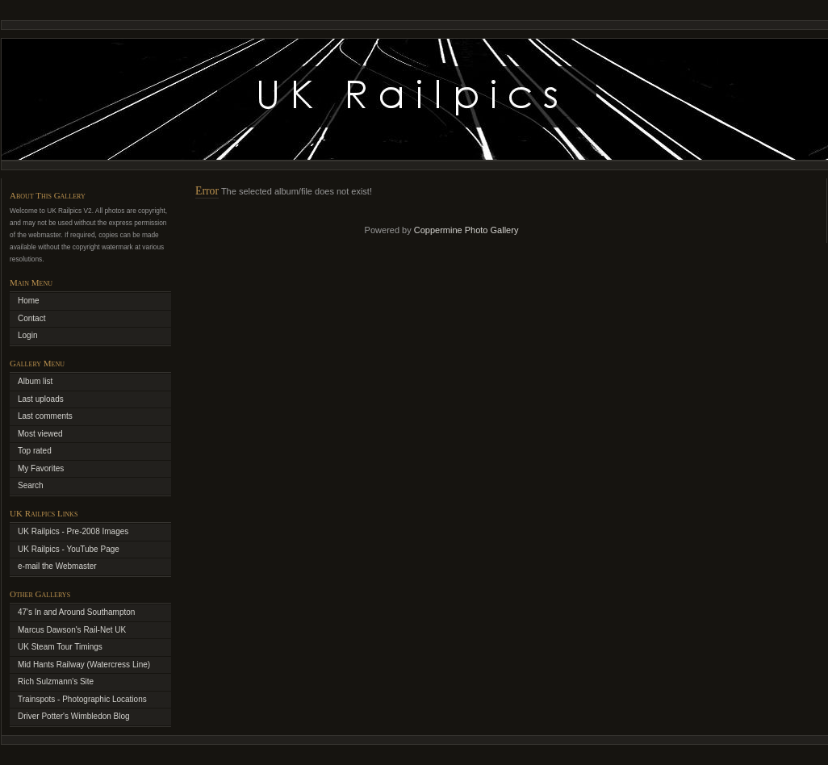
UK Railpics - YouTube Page (68, 549)
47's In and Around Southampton (76, 612)
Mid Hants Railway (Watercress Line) (84, 664)
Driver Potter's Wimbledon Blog (74, 716)
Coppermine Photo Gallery (466, 230)
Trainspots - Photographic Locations (82, 699)
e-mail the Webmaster (57, 566)
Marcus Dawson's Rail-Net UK (72, 629)
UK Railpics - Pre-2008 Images (73, 531)
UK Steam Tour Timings (60, 646)
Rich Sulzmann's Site (56, 681)
